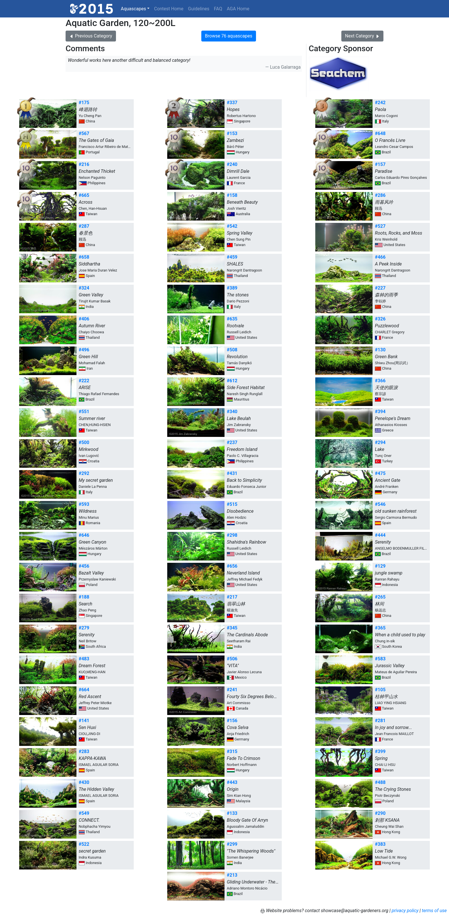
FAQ (218, 8)
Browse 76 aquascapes (228, 36)
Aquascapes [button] (133, 8)
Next (362, 36)
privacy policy (405, 910)
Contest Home (169, 8)
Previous (90, 36)
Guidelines (198, 8)
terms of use (434, 910)
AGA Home (238, 8)
